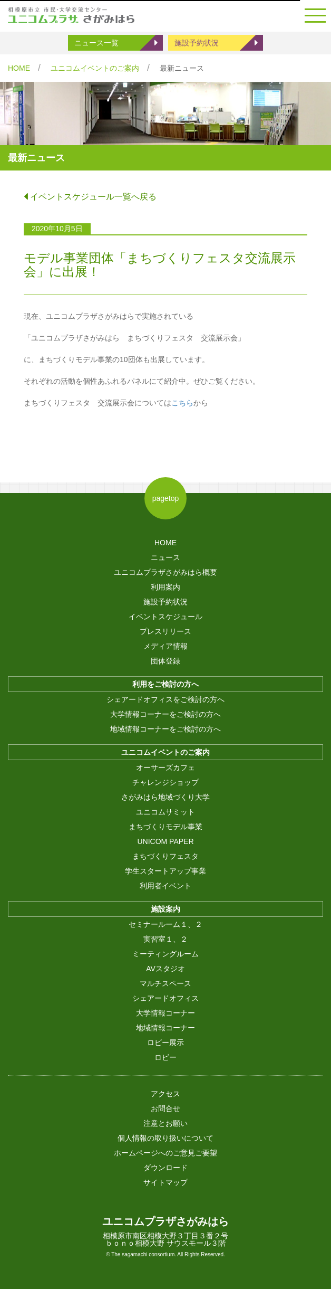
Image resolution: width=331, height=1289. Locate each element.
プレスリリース (165, 631)
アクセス (165, 1093)
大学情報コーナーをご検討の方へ (165, 714)
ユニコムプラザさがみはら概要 (165, 572)
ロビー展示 (165, 1042)
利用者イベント (165, 886)
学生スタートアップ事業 (165, 871)
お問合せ (165, 1108)
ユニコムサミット (165, 812)
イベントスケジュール (165, 616)
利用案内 (165, 587)
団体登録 (165, 661)
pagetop (165, 498)
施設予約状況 (196, 43)
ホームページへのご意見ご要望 (165, 1153)
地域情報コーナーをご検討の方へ (165, 729)
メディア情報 (165, 646)
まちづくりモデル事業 (165, 826)
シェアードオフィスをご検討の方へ (165, 699)
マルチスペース (165, 983)
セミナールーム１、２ (165, 924)
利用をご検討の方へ (165, 684)
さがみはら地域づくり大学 (165, 797)
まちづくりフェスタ (165, 856)
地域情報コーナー (165, 1027)
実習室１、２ (165, 939)
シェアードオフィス (165, 998)
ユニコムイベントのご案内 (95, 68)
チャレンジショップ (165, 782)
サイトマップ (165, 1182)
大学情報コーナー (165, 1013)
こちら (182, 403)
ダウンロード (165, 1167)
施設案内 (165, 909)
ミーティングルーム (165, 954)
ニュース (165, 557)
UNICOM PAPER (165, 841)
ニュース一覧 (96, 43)
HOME (19, 68)
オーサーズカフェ (165, 767)
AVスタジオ (165, 968)
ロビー (165, 1057)
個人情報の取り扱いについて (165, 1138)
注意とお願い (165, 1123)
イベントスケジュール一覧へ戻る (90, 196)
